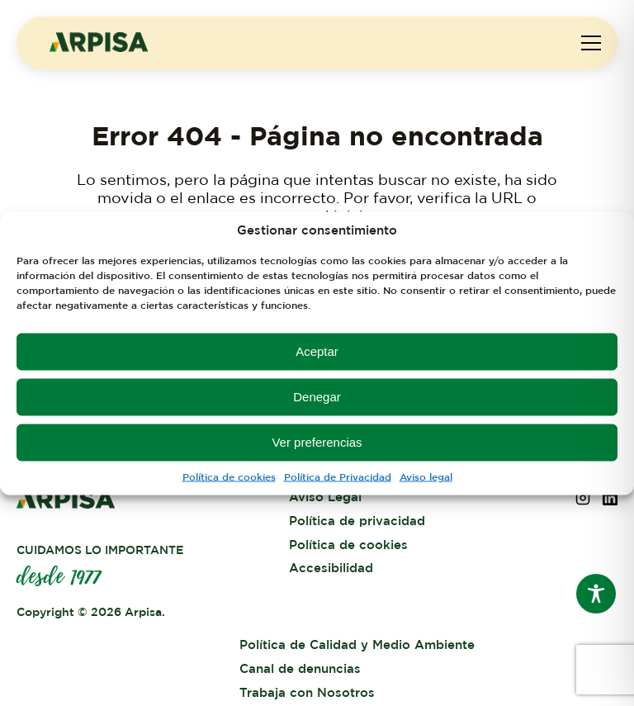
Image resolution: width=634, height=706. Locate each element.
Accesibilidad (331, 568)
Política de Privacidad (337, 476)
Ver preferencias (317, 442)
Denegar (317, 397)
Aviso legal (426, 476)
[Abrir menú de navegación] (591, 43)
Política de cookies (229, 476)
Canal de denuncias (300, 669)
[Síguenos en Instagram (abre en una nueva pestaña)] (582, 501)
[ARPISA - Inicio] (99, 47)
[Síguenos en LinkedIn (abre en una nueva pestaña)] (610, 501)
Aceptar (317, 351)
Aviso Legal (325, 497)
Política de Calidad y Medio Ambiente (357, 645)
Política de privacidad (357, 521)
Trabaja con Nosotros (307, 693)
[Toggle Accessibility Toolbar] (596, 593)
